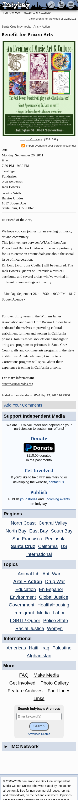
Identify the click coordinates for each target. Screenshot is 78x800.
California (48, 546)
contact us (56, 482)
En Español (51, 589)
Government (21, 604)
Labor (59, 612)
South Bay (61, 531)
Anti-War (51, 573)
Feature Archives (25, 690)
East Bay (38, 531)
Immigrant (23, 612)
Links (38, 698)
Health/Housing (53, 604)
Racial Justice (29, 628)
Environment (23, 597)
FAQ (23, 675)
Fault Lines (59, 690)
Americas (16, 647)
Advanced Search (39, 733)
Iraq (45, 647)
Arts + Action (41, 26)
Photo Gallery (55, 683)
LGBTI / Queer (25, 620)
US (64, 546)
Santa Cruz (23, 546)
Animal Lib (29, 573)
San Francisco (27, 538)
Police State (55, 620)
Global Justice (53, 597)
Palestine (61, 647)
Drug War (55, 581)
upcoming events (57, 499)
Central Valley (53, 523)
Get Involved (22, 683)
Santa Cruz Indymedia (16, 26)
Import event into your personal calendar (48, 145)
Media (43, 612)
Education (25, 589)
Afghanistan (39, 655)
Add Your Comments (23, 405)
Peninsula (55, 538)
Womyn (55, 628)
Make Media (46, 675)
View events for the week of (52, 18)
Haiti (33, 647)
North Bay (16, 531)
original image (31, 140)
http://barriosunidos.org (17, 384)
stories (28, 499)
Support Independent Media (34, 416)
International (39, 554)
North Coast (23, 523)
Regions (13, 513)
